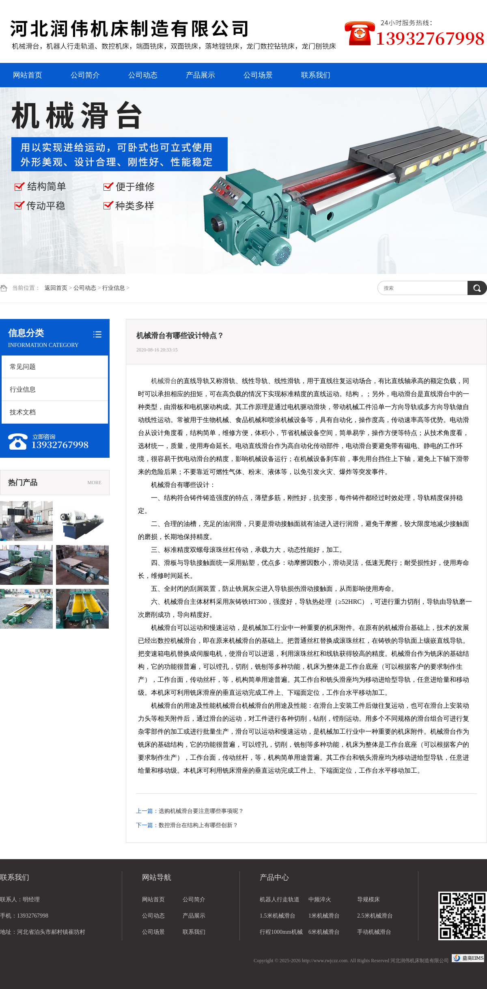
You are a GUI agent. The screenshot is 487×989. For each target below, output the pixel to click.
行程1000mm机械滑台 (281, 934)
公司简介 (85, 75)
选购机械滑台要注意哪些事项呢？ (201, 811)
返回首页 (56, 288)
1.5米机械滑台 (277, 916)
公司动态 (142, 75)
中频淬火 (319, 899)
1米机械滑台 (324, 916)
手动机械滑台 (374, 932)
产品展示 (200, 75)
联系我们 (315, 75)
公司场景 (258, 75)
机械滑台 (164, 380)
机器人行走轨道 (280, 899)
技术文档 (23, 412)
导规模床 (368, 899)
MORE (94, 482)
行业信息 (113, 288)
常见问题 (23, 366)
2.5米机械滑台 (375, 916)
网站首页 (27, 75)
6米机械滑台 (324, 932)
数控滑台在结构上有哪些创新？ (198, 825)
